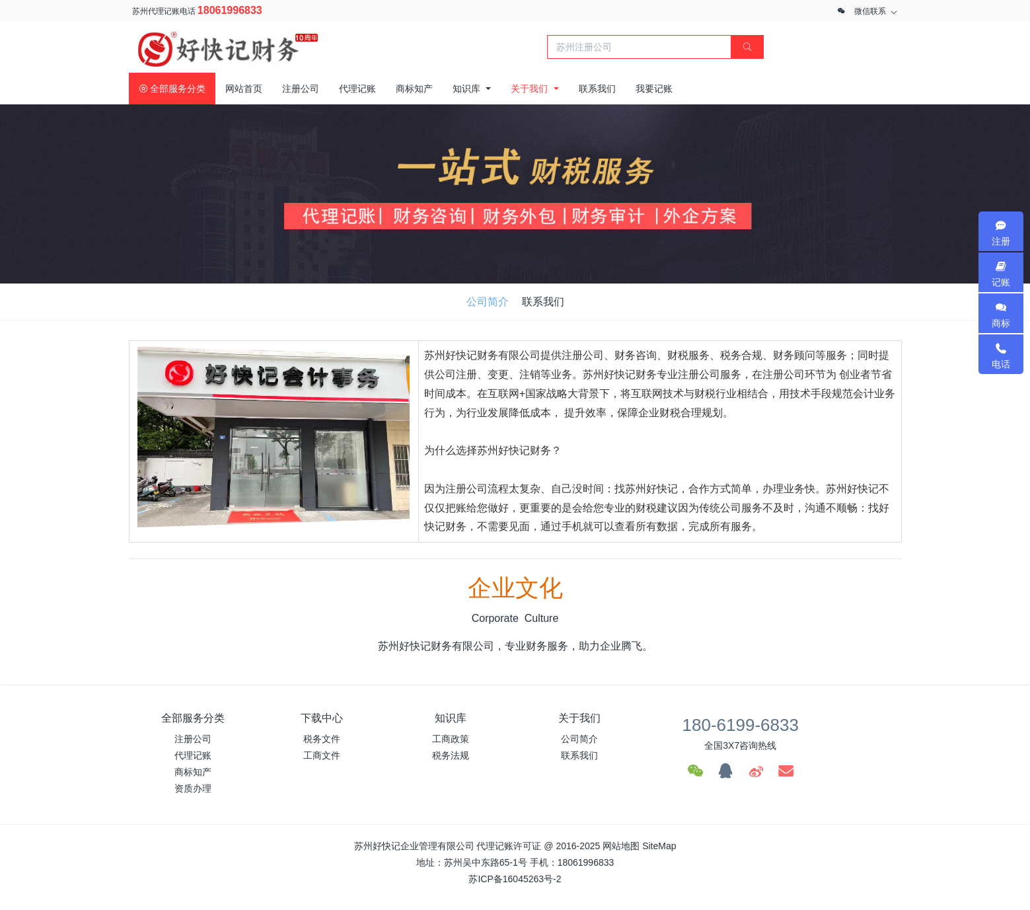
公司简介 (487, 301)
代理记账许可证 (508, 846)
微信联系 (870, 11)
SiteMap (659, 846)
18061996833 (230, 10)
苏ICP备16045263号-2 (514, 879)
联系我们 (543, 301)
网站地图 (621, 846)
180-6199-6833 (740, 725)
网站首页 (243, 88)
